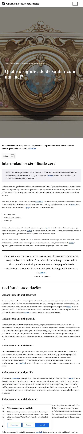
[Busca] (79, 4)
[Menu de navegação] (75, 3)
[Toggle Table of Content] (11, 156)
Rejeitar (28, 425)
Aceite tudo (41, 425)
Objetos (12, 64)
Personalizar (14, 425)
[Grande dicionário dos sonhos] (20, 4)
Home (7, 64)
